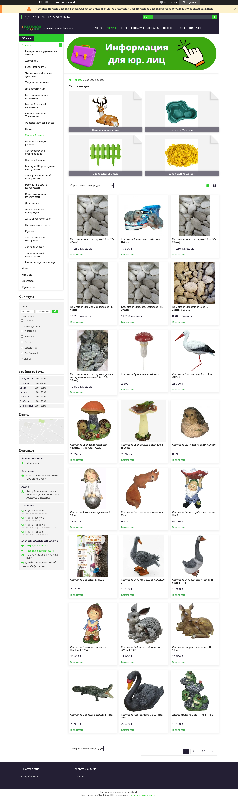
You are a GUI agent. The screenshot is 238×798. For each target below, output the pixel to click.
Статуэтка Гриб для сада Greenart (141, 374)
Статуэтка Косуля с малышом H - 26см (192, 649)
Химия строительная (38, 218)
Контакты (137, 27)
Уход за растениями (37, 82)
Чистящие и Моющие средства (38, 75)
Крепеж (30, 231)
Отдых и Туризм (35, 160)
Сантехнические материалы (35, 239)
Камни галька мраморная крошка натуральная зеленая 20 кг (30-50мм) (91, 377)
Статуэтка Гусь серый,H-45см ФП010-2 (143, 581)
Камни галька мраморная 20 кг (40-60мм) (92, 308)
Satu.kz (135, 792)
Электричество (34, 246)
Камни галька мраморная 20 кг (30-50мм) (194, 241)
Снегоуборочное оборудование (35, 152)
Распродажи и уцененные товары (41, 53)
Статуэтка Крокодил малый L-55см (91, 714)
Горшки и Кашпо (35, 66)
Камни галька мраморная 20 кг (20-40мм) (92, 241)
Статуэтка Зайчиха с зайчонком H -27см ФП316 (142, 649)
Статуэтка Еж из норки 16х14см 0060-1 (194, 444)
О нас (124, 27)
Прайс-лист (29, 287)
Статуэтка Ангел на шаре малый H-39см (91, 514)
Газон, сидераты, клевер (40, 262)
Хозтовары (32, 60)
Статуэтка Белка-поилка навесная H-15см (143, 514)
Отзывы (27, 274)
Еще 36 (27, 359)
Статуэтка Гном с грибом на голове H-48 (193, 514)
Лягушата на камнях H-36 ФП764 (192, 714)
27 (203, 751)
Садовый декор (34, 135)
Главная (97, 27)
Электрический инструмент (34, 254)
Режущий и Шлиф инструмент (36, 186)
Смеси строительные (38, 225)
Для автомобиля (35, 88)
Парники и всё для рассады (36, 143)
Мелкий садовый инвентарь (35, 106)
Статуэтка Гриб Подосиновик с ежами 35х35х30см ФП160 (88, 446)
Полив (29, 128)
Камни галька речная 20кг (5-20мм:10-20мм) (190, 308)
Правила (79, 776)
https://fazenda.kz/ (37, 545)
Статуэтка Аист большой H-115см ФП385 (192, 376)
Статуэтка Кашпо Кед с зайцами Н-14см (140, 241)
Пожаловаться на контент (143, 795)
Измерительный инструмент (35, 195)
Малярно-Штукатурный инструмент (40, 168)
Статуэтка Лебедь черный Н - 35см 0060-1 (142, 716)
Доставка (153, 27)
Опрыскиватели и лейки (40, 122)
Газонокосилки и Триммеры (35, 115)
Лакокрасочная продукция (34, 211)
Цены (181, 27)
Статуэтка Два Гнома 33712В (87, 579)
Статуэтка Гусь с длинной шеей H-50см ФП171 (193, 581)
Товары (111, 27)
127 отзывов (170, 2)
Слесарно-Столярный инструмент (38, 177)
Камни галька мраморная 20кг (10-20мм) (142, 308)
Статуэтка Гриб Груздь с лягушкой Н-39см (142, 446)
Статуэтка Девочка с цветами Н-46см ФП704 (88, 649)
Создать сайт (58, 2)
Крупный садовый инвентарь (36, 96)
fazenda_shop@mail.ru (40, 550)
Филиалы (194, 27)
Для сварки (32, 203)
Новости (168, 27)
